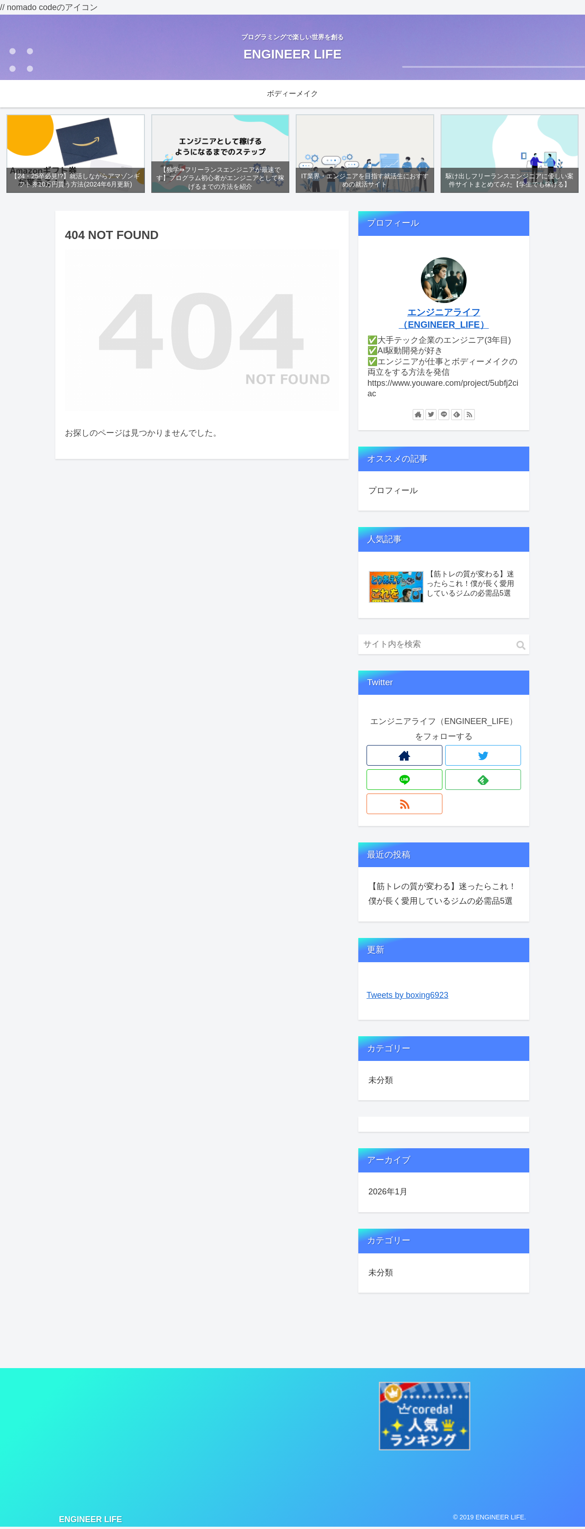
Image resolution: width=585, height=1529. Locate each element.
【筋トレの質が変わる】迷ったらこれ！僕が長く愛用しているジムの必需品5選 (442, 895)
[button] (521, 647)
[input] (443, 645)
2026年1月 (388, 1193)
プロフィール (393, 491)
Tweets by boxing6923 (407, 996)
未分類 (380, 1081)
